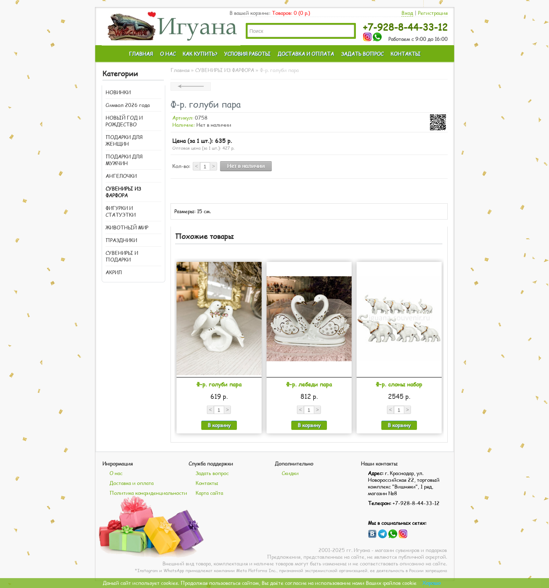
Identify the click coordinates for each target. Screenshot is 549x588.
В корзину (219, 425)
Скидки (290, 473)
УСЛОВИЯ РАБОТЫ (247, 53)
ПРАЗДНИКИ (121, 240)
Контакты (207, 483)
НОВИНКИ (118, 92)
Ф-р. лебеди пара (309, 384)
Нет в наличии (246, 165)
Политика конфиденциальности (148, 493)
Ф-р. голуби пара (218, 384)
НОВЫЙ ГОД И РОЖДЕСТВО (124, 121)
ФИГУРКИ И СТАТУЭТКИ (121, 211)
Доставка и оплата (131, 483)
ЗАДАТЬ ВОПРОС (362, 53)
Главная (180, 70)
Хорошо (431, 583)
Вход (407, 13)
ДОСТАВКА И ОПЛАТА (306, 53)
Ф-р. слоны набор (399, 384)
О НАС (167, 53)
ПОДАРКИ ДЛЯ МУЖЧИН (124, 160)
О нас (116, 473)
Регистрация (433, 13)
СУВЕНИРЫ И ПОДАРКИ (122, 256)
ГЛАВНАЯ (141, 53)
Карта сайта (209, 493)
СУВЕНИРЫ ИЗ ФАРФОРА (123, 192)
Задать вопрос (212, 473)
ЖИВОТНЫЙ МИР (127, 227)
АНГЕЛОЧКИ (121, 176)
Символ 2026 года (128, 105)
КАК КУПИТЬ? (200, 53)
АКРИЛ (114, 272)
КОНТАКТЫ (405, 53)
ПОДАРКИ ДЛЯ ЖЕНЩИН (124, 140)
